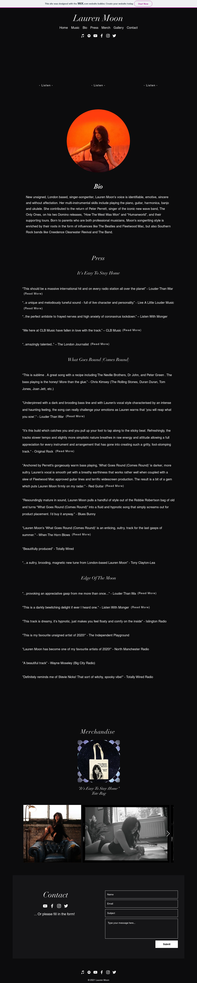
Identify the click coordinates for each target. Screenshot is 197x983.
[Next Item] (168, 834)
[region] (98, 761)
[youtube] (95, 35)
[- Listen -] (46, 85)
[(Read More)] (100, 344)
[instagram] (108, 35)
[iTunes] (82, 35)
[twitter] (114, 35)
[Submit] (166, 944)
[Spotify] (89, 35)
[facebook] (101, 35)
